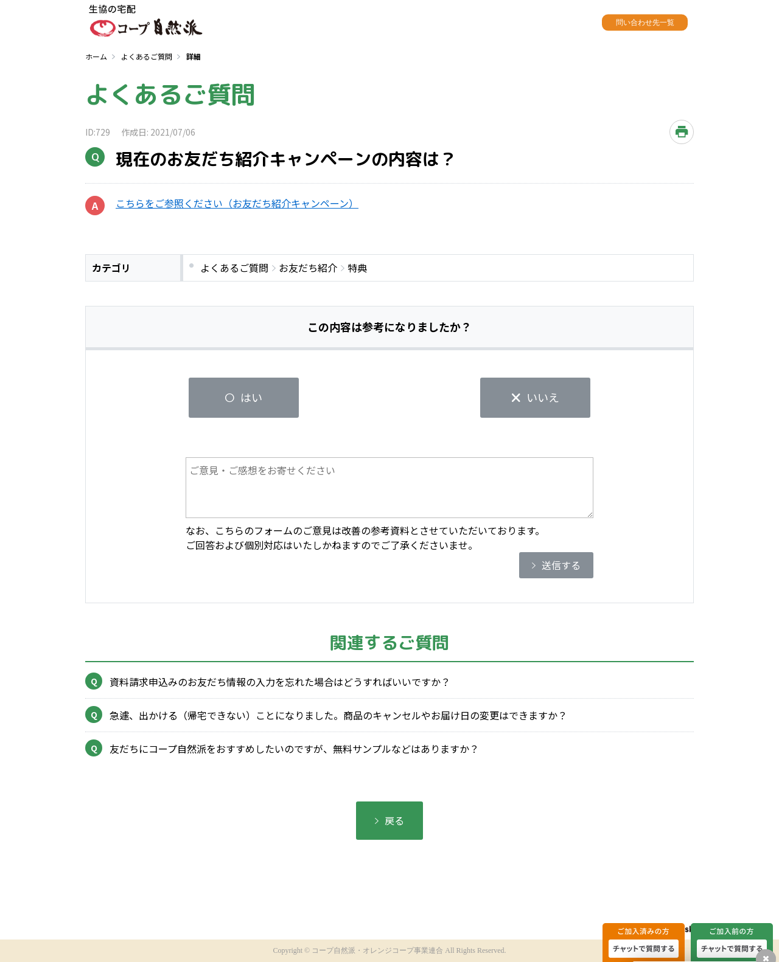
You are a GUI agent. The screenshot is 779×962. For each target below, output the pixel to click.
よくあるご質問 (146, 56)
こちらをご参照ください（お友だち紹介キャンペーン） (237, 203)
